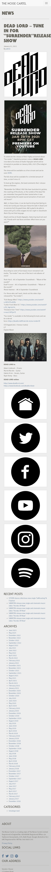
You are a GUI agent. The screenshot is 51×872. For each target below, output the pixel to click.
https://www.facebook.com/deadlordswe (19, 386)
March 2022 (13, 658)
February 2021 (14, 686)
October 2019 (14, 716)
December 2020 (15, 691)
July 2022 (12, 648)
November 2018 (15, 743)
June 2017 (12, 786)
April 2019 (13, 731)
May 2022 (12, 653)
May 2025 (12, 633)
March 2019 (13, 733)
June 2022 (12, 650)
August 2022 (13, 645)
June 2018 (12, 756)
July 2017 (12, 784)
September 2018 (15, 748)
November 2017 (15, 774)
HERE (10, 173)
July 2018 (12, 753)
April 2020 (13, 706)
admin (8, 49)
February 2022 (14, 660)
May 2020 (12, 703)
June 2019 (12, 726)
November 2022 (15, 638)
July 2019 (12, 723)
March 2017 (13, 794)
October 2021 (14, 671)
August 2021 (13, 676)
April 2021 (13, 681)
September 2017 (15, 779)
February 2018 (14, 766)
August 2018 (13, 751)
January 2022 (14, 663)
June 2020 (12, 701)
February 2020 (14, 708)
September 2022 (15, 643)
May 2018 (12, 759)
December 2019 (15, 713)
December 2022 (15, 635)
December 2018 (15, 741)
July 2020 (12, 698)
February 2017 (14, 796)
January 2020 (14, 711)
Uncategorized (14, 811)
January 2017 (14, 799)
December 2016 (15, 801)
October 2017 (14, 776)
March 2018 (13, 764)
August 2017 (13, 781)
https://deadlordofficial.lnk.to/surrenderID (24, 321)
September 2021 (15, 673)
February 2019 (14, 736)
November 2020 (15, 693)
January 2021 (14, 688)
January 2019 (14, 738)
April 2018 (13, 761)
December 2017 (15, 771)
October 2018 (14, 746)
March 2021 (13, 683)
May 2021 (12, 678)
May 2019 (12, 728)
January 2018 (14, 769)
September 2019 (15, 718)
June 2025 (12, 630)
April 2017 (13, 791)
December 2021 (15, 665)
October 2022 (14, 640)
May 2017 (12, 789)
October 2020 (14, 696)
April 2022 (13, 655)
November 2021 (15, 668)
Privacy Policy (7, 843)
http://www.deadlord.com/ (14, 383)
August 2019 (13, 721)
